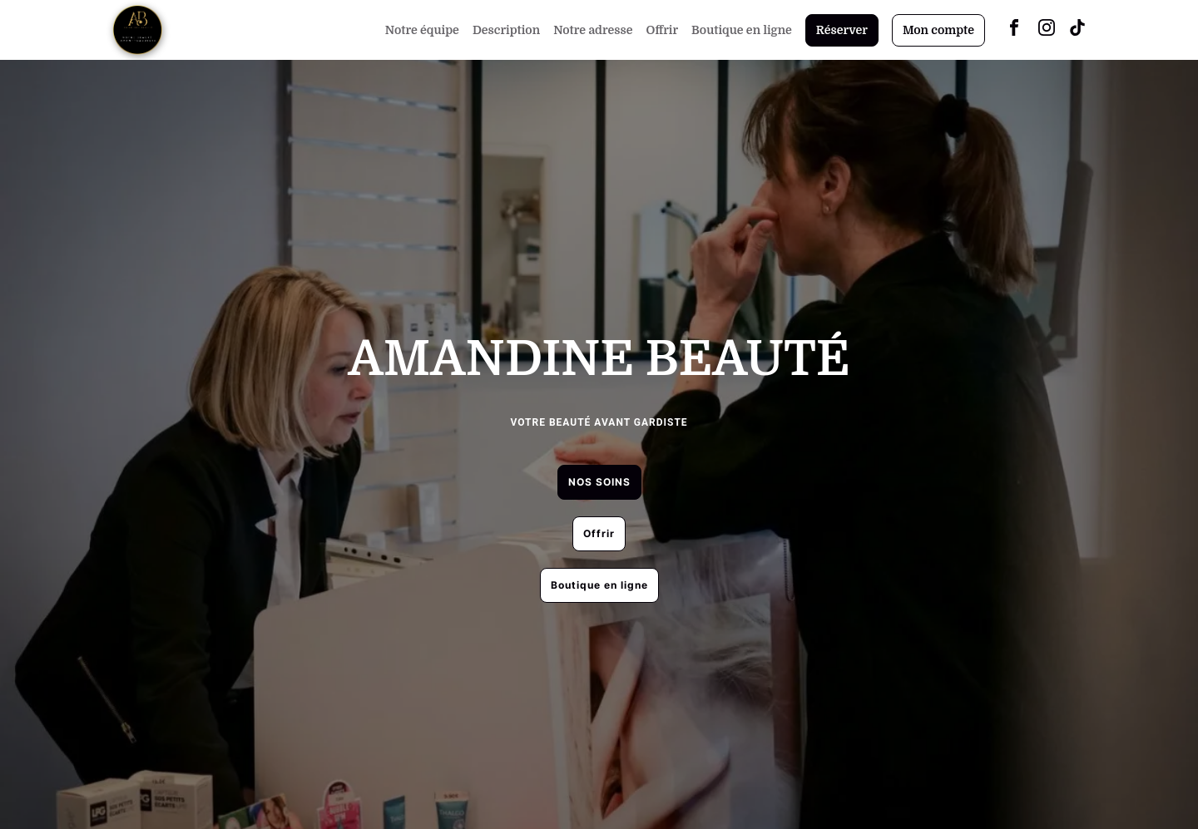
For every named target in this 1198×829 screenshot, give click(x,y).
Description (506, 30)
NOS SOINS (599, 482)
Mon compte (938, 30)
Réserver (842, 30)
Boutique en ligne (741, 30)
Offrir (662, 30)
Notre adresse (592, 30)
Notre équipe (422, 30)
